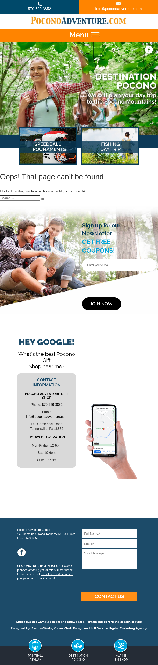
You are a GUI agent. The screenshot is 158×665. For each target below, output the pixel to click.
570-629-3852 (39, 9)
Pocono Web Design (68, 628)
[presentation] (113, 283)
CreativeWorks (41, 628)
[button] (6, 95)
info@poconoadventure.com (118, 9)
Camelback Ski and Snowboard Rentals (67, 622)
